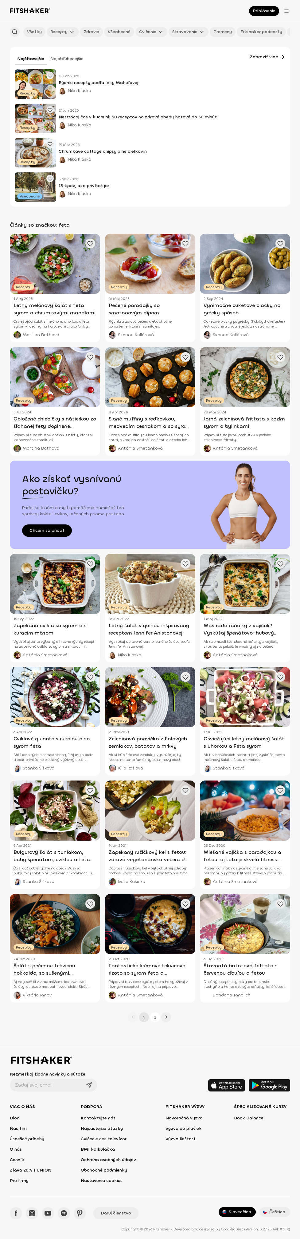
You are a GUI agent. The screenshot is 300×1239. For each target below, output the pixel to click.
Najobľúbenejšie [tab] (67, 59)
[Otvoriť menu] (286, 11)
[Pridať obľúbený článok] (50, 75)
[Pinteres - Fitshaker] (80, 1213)
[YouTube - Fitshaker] (48, 1213)
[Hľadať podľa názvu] (15, 32)
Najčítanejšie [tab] (30, 59)
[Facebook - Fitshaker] (16, 1213)
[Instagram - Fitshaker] (32, 1213)
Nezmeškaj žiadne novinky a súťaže (47, 1074)
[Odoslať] (89, 1085)
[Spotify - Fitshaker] (64, 1213)
